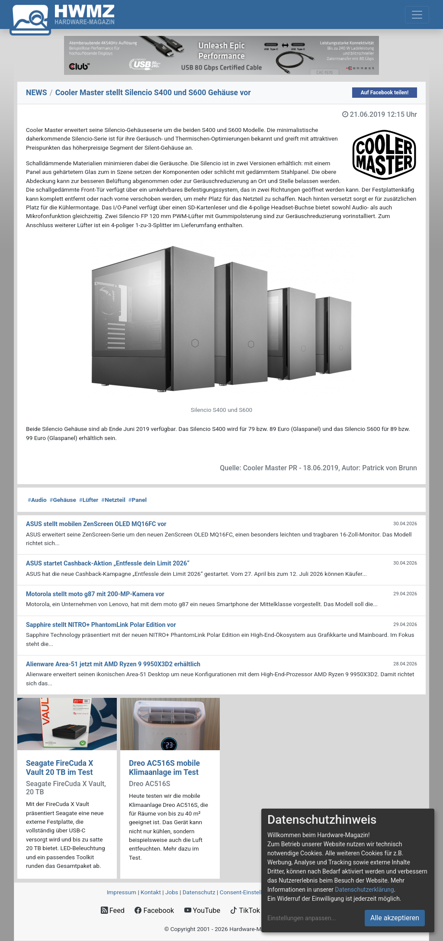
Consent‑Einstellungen (249, 892)
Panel (137, 499)
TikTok (245, 910)
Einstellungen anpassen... (301, 918)
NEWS (36, 92)
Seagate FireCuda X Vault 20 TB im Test (59, 768)
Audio (37, 499)
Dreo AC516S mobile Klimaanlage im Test (164, 768)
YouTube (202, 910)
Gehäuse (62, 499)
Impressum (121, 892)
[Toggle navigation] (417, 14)
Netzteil (113, 499)
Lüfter (89, 499)
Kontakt (151, 892)
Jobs (171, 892)
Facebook (154, 910)
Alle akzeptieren (394, 918)
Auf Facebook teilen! (385, 93)
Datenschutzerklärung (364, 889)
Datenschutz (199, 892)
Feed (113, 910)
